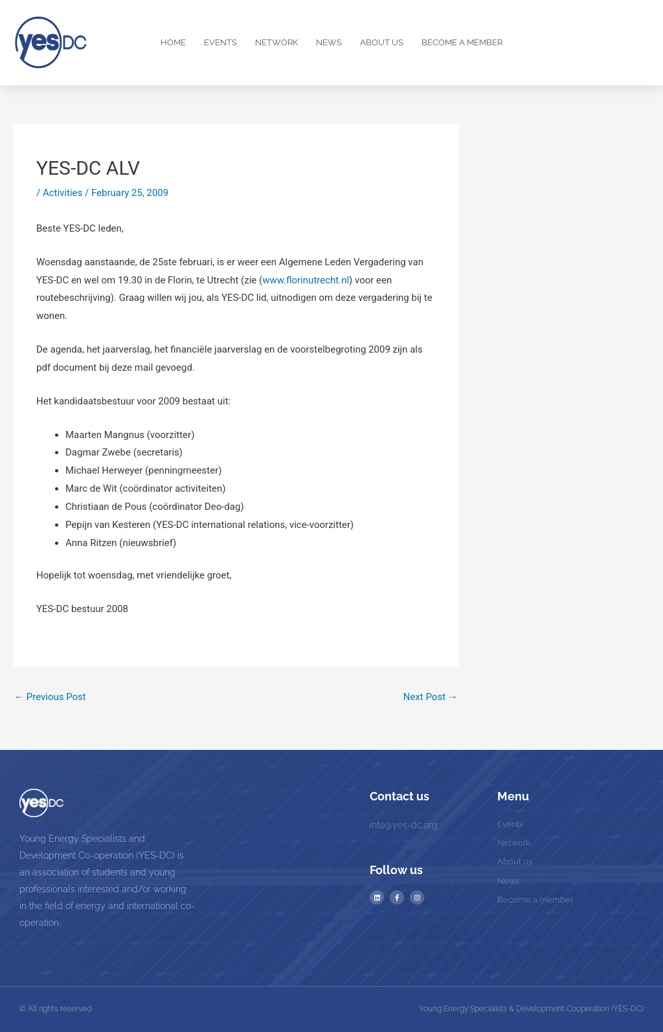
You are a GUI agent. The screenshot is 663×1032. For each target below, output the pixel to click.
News (329, 42)
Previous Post (50, 697)
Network (276, 42)
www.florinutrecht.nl (305, 280)
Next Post (430, 697)
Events (220, 42)
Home (173, 42)
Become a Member (461, 42)
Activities (62, 193)
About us (381, 42)
